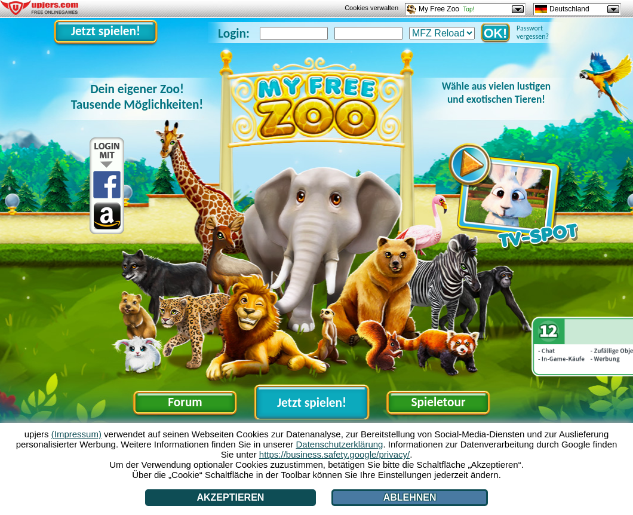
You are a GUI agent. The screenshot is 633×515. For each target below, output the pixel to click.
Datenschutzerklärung (339, 444)
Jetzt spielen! (105, 31)
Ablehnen (410, 497)
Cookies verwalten (371, 7)
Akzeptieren (230, 497)
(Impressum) (76, 434)
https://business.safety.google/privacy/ (334, 454)
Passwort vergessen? (533, 32)
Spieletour (438, 402)
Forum (185, 402)
